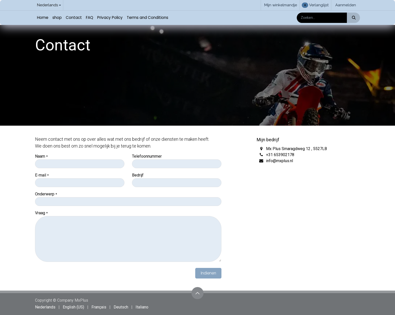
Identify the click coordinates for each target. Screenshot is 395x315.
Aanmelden (345, 5)
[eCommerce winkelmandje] (280, 5)
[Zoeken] (353, 18)
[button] (197, 293)
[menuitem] (42, 18)
